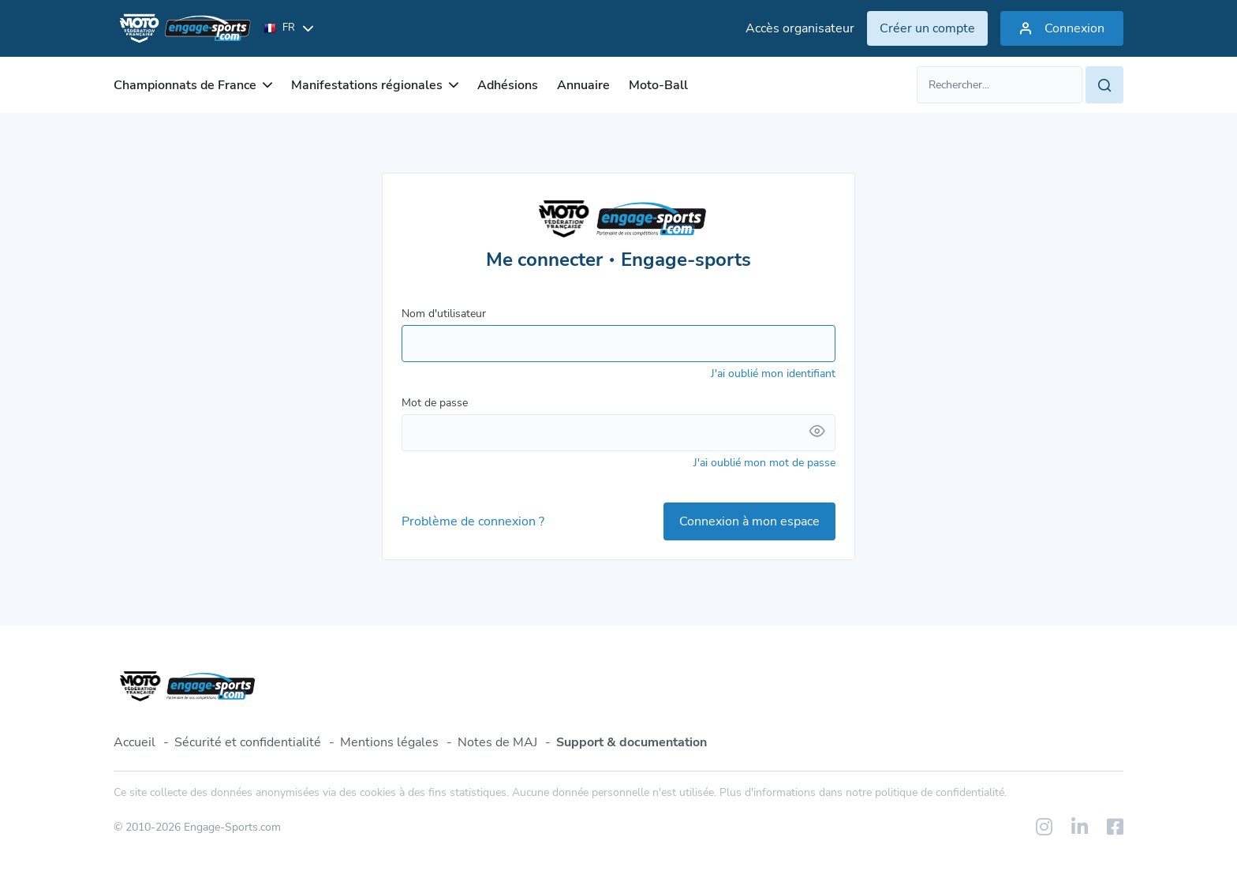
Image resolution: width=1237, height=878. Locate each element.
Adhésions (507, 85)
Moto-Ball (658, 85)
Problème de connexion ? (473, 521)
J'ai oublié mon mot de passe (764, 462)
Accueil (134, 742)
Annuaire (583, 85)
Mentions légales (389, 742)
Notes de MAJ (497, 742)
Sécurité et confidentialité (247, 742)
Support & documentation (631, 742)
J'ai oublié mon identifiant (773, 373)
